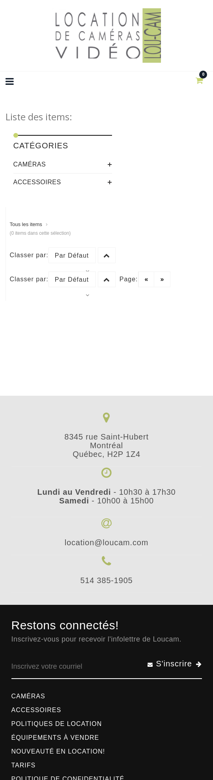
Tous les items (26, 224)
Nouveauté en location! (58, 751)
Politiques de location (56, 723)
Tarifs (23, 765)
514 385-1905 (106, 580)
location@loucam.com (106, 542)
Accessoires (37, 182)
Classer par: (29, 255)
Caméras (29, 164)
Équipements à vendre (55, 737)
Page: (129, 279)
